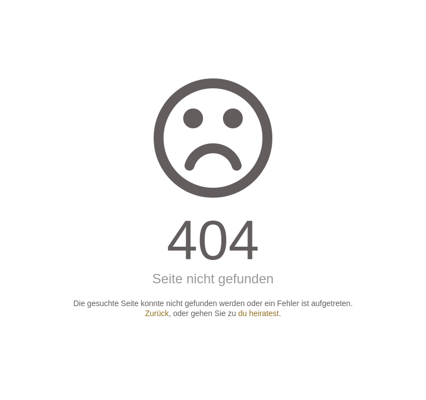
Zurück (157, 313)
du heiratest (259, 313)
